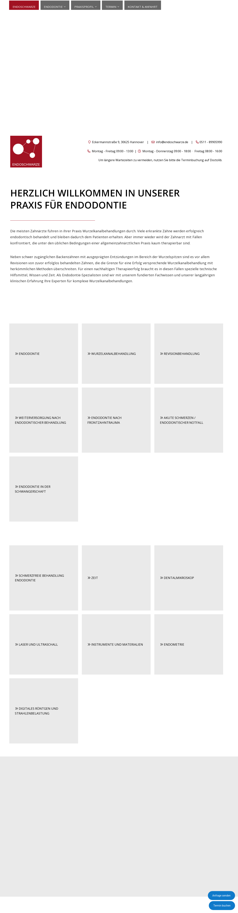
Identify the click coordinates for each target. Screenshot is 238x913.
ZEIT (92, 577)
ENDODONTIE (27, 353)
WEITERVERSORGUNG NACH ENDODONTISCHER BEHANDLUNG (40, 419)
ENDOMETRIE (172, 644)
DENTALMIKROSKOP (177, 577)
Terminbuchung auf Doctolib (201, 160)
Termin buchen (222, 905)
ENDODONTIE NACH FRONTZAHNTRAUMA (104, 419)
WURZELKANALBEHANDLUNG (111, 353)
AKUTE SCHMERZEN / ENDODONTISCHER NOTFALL (181, 419)
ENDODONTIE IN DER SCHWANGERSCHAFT (32, 488)
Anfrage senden (221, 895)
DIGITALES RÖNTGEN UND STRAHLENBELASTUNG (36, 710)
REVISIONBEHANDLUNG (180, 353)
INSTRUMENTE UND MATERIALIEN (115, 644)
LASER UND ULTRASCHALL (36, 644)
